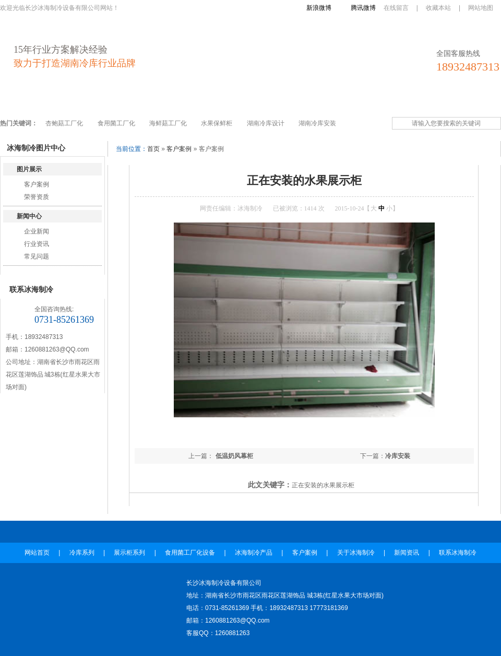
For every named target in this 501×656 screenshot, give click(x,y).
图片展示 (29, 169)
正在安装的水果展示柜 (323, 485)
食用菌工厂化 (116, 123)
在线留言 (396, 7)
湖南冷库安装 (317, 123)
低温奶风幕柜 (233, 456)
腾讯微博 (363, 7)
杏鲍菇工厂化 (64, 123)
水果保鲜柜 (216, 123)
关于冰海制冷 (350, 100)
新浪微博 (318, 7)
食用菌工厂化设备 (179, 100)
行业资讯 (36, 244)
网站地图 (480, 7)
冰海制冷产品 (246, 100)
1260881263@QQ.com (57, 349)
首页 (153, 149)
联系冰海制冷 (454, 100)
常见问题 (36, 256)
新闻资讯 (402, 100)
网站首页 (22, 100)
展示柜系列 (116, 100)
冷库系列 (67, 100)
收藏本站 (438, 7)
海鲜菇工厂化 (168, 123)
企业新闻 (36, 231)
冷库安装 (397, 456)
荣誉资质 (36, 197)
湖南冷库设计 (265, 123)
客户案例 (298, 100)
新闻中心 (29, 216)
